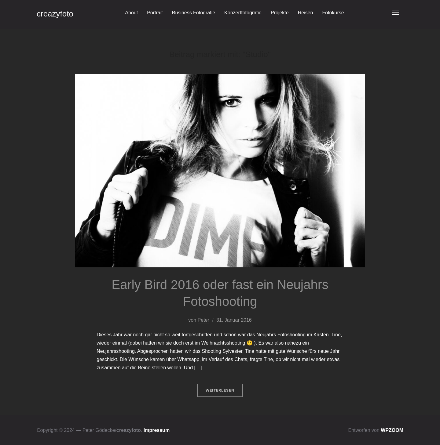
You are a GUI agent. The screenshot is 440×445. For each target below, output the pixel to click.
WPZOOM (392, 430)
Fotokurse (333, 12)
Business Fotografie (193, 12)
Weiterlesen (220, 390)
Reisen (305, 12)
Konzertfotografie (243, 12)
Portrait (155, 12)
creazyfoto (55, 13)
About (131, 12)
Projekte (280, 12)
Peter (203, 320)
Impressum (157, 430)
